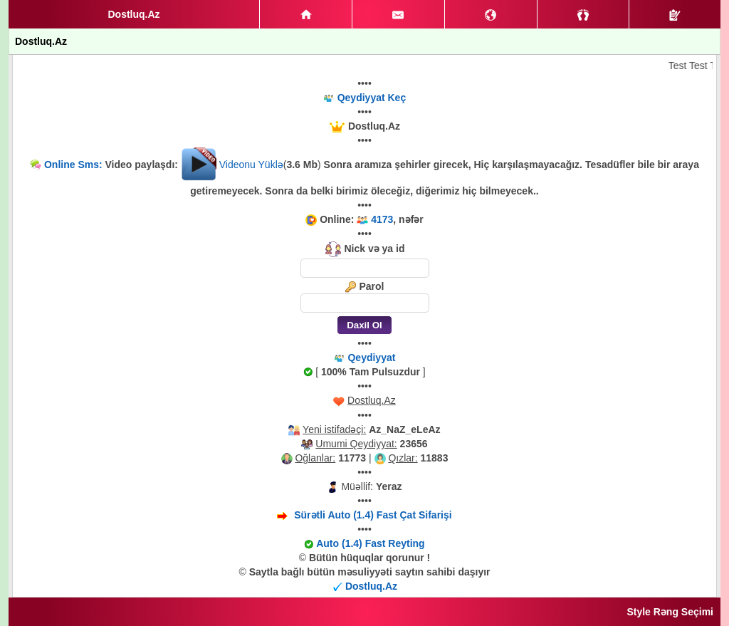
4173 (382, 219)
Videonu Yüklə (251, 164)
